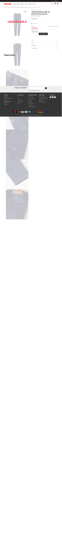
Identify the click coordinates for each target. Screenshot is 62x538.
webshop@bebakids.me (7, 101)
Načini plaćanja (30, 105)
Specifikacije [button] (44, 45)
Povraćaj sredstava (31, 103)
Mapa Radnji (41, 100)
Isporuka (29, 100)
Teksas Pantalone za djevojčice (24, 7)
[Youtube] (55, 97)
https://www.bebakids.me (26, 115)
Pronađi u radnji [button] (44, 48)
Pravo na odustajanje (31, 98)
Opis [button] (44, 40)
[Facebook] (50, 97)
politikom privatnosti (36, 90)
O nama (19, 98)
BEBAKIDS (5, 7)
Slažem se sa (34, 90)
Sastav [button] (44, 42)
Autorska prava (20, 100)
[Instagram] (53, 97)
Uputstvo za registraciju (32, 106)
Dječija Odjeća (12, 7)
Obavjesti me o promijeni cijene (53, 26)
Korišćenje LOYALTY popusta (43, 98)
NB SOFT (34, 115)
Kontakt (19, 103)
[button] (57, 4)
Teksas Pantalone (17, 7)
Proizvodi (8, 7)
